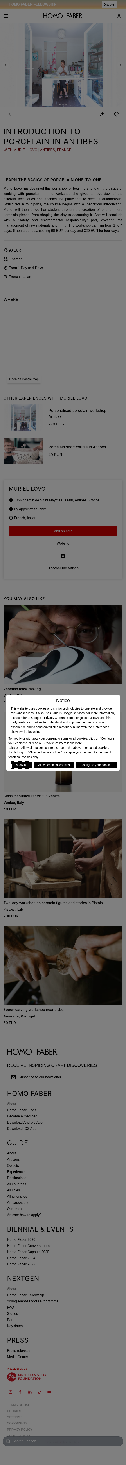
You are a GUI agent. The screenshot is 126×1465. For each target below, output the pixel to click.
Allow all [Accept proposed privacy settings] (21, 765)
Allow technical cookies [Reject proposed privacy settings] (54, 765)
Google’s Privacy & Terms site (51, 718)
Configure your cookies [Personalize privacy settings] (96, 765)
